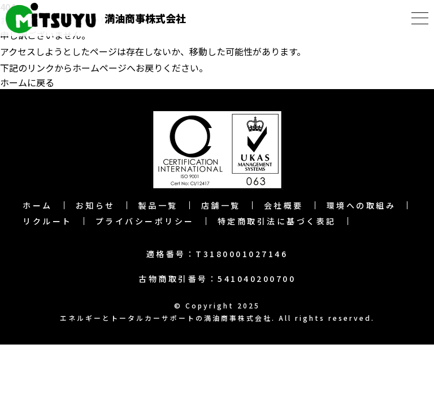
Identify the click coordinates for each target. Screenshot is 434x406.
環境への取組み (361, 205)
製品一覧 (158, 205)
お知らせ (95, 205)
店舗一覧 (221, 205)
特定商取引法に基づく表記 (277, 221)
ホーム (38, 205)
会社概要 (283, 205)
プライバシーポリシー (145, 221)
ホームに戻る (27, 82)
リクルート (47, 221)
